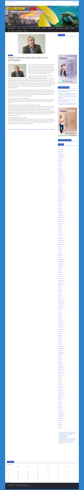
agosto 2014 (60, 397)
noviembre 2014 (61, 392)
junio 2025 (60, 164)
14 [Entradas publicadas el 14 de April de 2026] (18, 473)
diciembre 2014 (61, 390)
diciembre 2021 (61, 238)
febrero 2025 (60, 172)
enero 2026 (60, 153)
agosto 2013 (60, 420)
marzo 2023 (60, 210)
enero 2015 (60, 388)
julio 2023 (60, 202)
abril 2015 (60, 382)
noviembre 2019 (61, 280)
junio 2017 (60, 335)
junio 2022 (60, 227)
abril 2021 (60, 251)
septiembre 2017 (61, 329)
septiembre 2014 (61, 395)
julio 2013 (60, 422)
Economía (30, 28)
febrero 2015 (60, 386)
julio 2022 (60, 225)
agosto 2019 (60, 285)
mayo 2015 (60, 380)
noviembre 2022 (61, 217)
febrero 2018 (60, 320)
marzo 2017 (60, 340)
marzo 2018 (60, 318)
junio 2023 (60, 204)
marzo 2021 (60, 253)
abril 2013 (60, 428)
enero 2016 (60, 365)
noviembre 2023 (61, 194)
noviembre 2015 (61, 369)
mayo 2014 (60, 403)
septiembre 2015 (61, 373)
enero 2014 (60, 411)
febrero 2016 (60, 363)
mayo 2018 (60, 314)
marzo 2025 (60, 170)
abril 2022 (60, 231)
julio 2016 (60, 356)
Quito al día (19, 30)
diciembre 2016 (61, 346)
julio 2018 (60, 310)
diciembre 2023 (61, 193)
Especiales (44, 28)
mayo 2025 (60, 166)
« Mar (8, 482)
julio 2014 (60, 399)
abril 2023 (60, 208)
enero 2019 (60, 299)
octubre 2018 (60, 304)
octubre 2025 (60, 158)
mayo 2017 (60, 337)
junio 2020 (60, 270)
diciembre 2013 (61, 413)
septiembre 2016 (61, 352)
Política (13, 30)
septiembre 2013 (61, 418)
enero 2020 (60, 276)
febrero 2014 (60, 409)
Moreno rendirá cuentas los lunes (16, 129)
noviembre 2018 (61, 303)
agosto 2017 (60, 331)
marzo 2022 (60, 232)
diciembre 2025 (61, 155)
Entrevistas (37, 28)
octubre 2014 (60, 394)
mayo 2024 (60, 183)
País (9, 30)
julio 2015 (60, 376)
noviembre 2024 (61, 177)
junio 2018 (60, 312)
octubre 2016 (60, 350)
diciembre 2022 (61, 215)
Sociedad (25, 30)
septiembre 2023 (61, 198)
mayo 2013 (60, 426)
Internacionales (59, 28)
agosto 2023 (60, 200)
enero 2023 (60, 213)
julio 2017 (60, 333)
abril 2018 (60, 316)
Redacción (17, 61)
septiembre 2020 (61, 265)
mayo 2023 (60, 206)
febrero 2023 (60, 212)
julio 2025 (60, 162)
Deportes (25, 28)
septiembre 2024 (61, 181)
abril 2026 (60, 147)
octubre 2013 (60, 416)
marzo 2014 (60, 407)
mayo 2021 (60, 249)
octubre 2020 (60, 263)
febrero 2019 (60, 297)
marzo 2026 (60, 149)
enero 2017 (60, 344)
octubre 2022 (60, 219)
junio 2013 (60, 424)
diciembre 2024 (61, 176)
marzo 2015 (60, 384)
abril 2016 (60, 359)
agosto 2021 (60, 246)
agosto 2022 (60, 223)
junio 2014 (60, 401)
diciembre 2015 (61, 367)
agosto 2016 (60, 354)
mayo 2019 (60, 291)
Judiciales (67, 28)
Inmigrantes (51, 28)
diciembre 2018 (61, 301)
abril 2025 (60, 168)
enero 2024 (60, 191)
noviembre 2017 (61, 325)
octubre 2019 (60, 282)
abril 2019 (60, 293)
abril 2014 (60, 405)
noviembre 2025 (61, 157)
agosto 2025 (60, 160)
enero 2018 (60, 322)
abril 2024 (60, 185)
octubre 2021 (60, 242)
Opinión (73, 28)
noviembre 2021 (61, 240)
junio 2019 (60, 289)
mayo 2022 (60, 229)
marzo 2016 (60, 361)
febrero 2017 (60, 342)
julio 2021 (60, 248)
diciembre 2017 (61, 323)
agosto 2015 (60, 375)
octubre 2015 (60, 371)
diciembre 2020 (61, 259)
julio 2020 (60, 268)
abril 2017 (60, 339)
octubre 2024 (60, 179)
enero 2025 (60, 174)
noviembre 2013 (61, 414)
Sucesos (19, 28)
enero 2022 (60, 236)
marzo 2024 (60, 187)
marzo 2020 (60, 274)
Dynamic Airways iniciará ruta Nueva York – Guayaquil (41, 129)
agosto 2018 (60, 308)
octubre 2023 (60, 196)
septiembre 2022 (61, 221)
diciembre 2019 (61, 278)
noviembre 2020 (61, 261)
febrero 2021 (60, 255)
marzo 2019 (60, 295)
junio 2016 (60, 358)
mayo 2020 (60, 272)
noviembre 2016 (61, 348)
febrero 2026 (60, 151)
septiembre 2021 (61, 244)
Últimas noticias (12, 28)
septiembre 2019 (61, 284)
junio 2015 (60, 378)
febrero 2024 (60, 189)
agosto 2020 (60, 267)
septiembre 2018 (61, 306)
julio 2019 (60, 287)
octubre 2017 (60, 327)
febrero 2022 (60, 234)
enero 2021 (60, 257)
